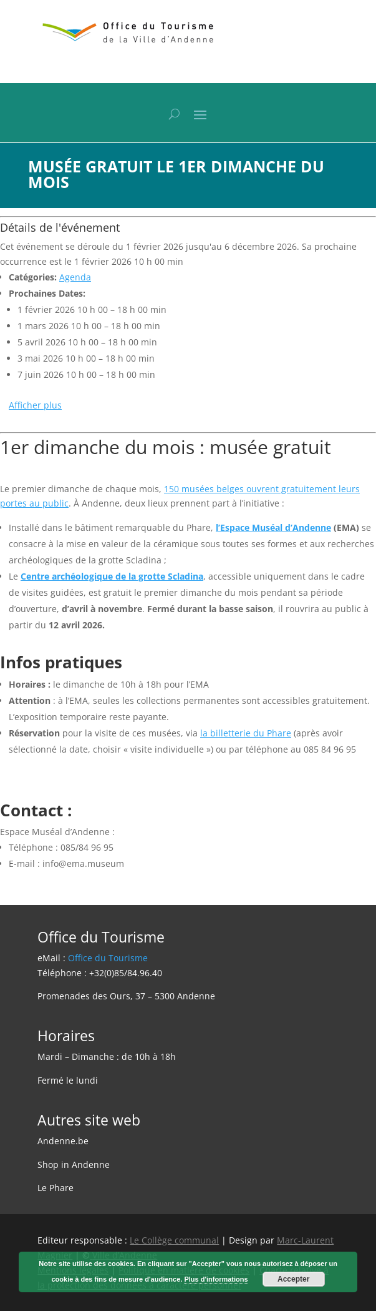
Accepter (293, 1279)
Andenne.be (63, 1141)
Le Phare (55, 1188)
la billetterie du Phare (245, 733)
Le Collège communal (174, 1240)
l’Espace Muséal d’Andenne (273, 527)
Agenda (75, 277)
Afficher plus (35, 405)
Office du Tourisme (108, 958)
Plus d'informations (216, 1279)
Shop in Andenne (73, 1164)
